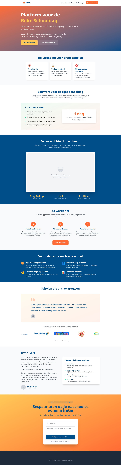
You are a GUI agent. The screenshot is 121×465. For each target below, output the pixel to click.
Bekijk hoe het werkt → (60, 437)
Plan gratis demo (92, 3)
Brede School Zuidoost (67, 3)
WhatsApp (80, 3)
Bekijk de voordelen (48, 42)
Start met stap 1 (60, 242)
